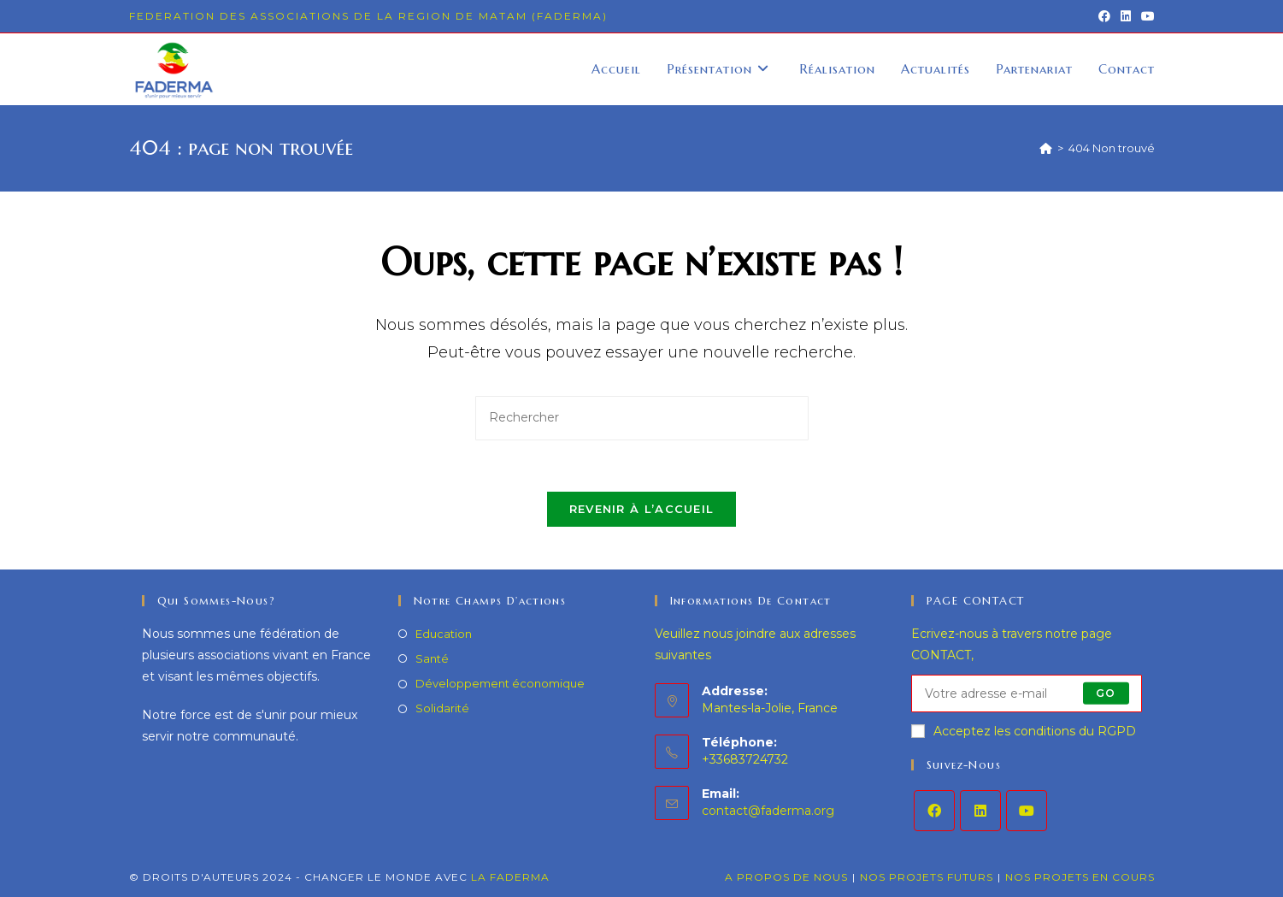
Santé (432, 658)
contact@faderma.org (768, 810)
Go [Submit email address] (1105, 693)
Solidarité (442, 708)
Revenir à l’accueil (642, 509)
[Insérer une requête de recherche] (642, 418)
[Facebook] (934, 810)
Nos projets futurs (926, 876)
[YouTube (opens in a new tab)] (1145, 16)
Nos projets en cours (1080, 876)
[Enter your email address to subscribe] (1026, 693)
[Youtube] (1026, 810)
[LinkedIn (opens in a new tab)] (1125, 16)
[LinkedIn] (980, 810)
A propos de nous (786, 876)
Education (443, 633)
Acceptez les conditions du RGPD (1023, 731)
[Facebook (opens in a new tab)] (1104, 16)
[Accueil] (1045, 148)
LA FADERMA (510, 876)
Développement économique (500, 683)
